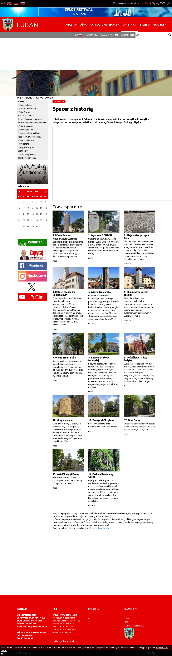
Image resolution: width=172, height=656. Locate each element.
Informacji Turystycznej (99, 528)
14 (24, 214)
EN (9, 3)
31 (37, 226)
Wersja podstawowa (146, 3)
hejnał (127, 618)
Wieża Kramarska (25, 126)
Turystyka (128, 24)
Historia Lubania (25, 105)
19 (45, 214)
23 (32, 220)
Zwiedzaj (31, 243)
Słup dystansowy (25, 130)
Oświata (86, 24)
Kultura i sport (106, 24)
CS (22, 3)
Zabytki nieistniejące (27, 158)
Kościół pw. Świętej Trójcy (29, 137)
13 (19, 214)
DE (16, 3)
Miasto (71, 24)
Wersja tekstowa (162, 3)
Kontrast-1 (154, 3)
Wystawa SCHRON (26, 115)
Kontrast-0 (150, 3)
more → (56, 261)
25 (41, 220)
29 (28, 226)
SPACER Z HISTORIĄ (27, 108)
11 (41, 208)
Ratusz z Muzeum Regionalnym (32, 123)
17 (37, 214)
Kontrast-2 (158, 3)
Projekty (159, 24)
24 (37, 220)
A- (142, 3)
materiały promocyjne (134, 626)
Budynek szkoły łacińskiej (29, 133)
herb (126, 622)
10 (37, 208)
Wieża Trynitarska (26, 140)
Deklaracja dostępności (63, 641)
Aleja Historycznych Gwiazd (30, 119)
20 (19, 220)
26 (45, 220)
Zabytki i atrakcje (44, 98)
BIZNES (144, 24)
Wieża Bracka (24, 112)
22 (28, 220)
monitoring (91, 35)
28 (24, 226)
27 (19, 226)
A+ (135, 3)
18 (41, 214)
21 (24, 220)
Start (20, 98)
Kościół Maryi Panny (27, 154)
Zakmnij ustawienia (168, 3)
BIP (76, 35)
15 (28, 214)
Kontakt (125, 35)
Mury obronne (24, 144)
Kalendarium (107, 35)
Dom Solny (23, 151)
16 (32, 214)
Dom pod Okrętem (26, 147)
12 (45, 208)
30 (32, 226)
